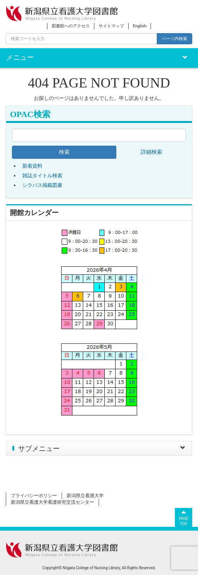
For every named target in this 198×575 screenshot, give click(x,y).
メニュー (20, 57)
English (140, 26)
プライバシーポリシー (34, 495)
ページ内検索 (174, 38)
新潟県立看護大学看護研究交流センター (52, 502)
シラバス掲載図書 (42, 185)
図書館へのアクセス (71, 26)
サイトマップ (111, 26)
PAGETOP (183, 517)
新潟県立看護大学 (85, 495)
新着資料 (32, 166)
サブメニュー (39, 448)
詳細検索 (151, 152)
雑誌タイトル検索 (42, 175)
